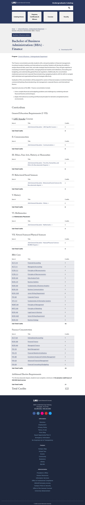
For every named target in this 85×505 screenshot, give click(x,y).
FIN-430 (14, 363)
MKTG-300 (15, 308)
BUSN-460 (15, 345)
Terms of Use (42, 429)
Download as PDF (65, 50)
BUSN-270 (15, 282)
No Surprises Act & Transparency (42, 439)
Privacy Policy (42, 426)
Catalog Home (19, 17)
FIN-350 (14, 348)
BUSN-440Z (15, 315)
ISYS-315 (14, 300)
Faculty (66, 17)
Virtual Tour (42, 450)
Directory (42, 421)
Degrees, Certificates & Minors (35, 16)
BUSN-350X (15, 293)
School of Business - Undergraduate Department (31, 29)
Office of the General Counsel (42, 487)
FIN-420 (14, 360)
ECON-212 (15, 270)
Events (42, 453)
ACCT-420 (15, 337)
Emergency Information (42, 436)
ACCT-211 (15, 267)
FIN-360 (14, 297)
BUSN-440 (15, 312)
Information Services (42, 477)
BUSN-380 (15, 341)
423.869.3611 (38, 407)
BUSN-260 (15, 278)
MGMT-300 (15, 304)
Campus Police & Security (42, 484)
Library (42, 460)
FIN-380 (14, 356)
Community (42, 455)
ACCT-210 (15, 263)
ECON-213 (15, 274)
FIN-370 (14, 352)
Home (13, 29)
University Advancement (42, 489)
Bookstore (42, 458)
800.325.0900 (47, 407)
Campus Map (42, 447)
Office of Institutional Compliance (42, 479)
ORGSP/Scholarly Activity (42, 482)
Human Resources (42, 474)
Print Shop (42, 431)
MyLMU (42, 463)
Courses (50, 17)
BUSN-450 (15, 319)
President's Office (42, 472)
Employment (42, 423)
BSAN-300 (15, 285)
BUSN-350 (15, 289)
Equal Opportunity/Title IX (42, 434)
